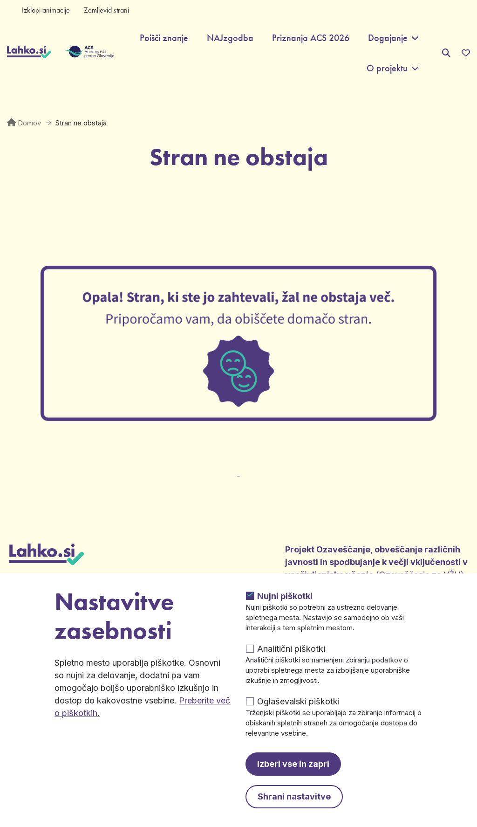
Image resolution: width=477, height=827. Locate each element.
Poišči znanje (164, 38)
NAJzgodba (230, 38)
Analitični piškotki (291, 649)
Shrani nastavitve (294, 796)
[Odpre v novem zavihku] (238, 467)
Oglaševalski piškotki (298, 701)
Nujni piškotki (285, 596)
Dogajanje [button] (388, 38)
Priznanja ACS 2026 (310, 38)
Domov (29, 122)
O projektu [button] (387, 68)
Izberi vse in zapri (293, 764)
